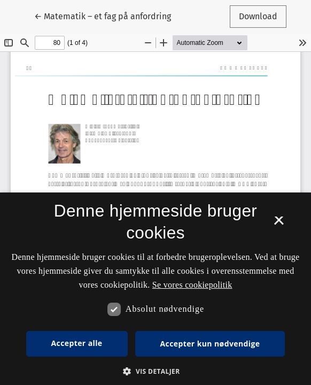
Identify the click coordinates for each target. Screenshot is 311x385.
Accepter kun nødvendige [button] (210, 343)
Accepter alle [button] (77, 343)
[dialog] (155, 288)
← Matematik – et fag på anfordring (102, 15)
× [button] (279, 224)
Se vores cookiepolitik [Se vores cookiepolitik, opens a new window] (192, 284)
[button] (155, 371)
